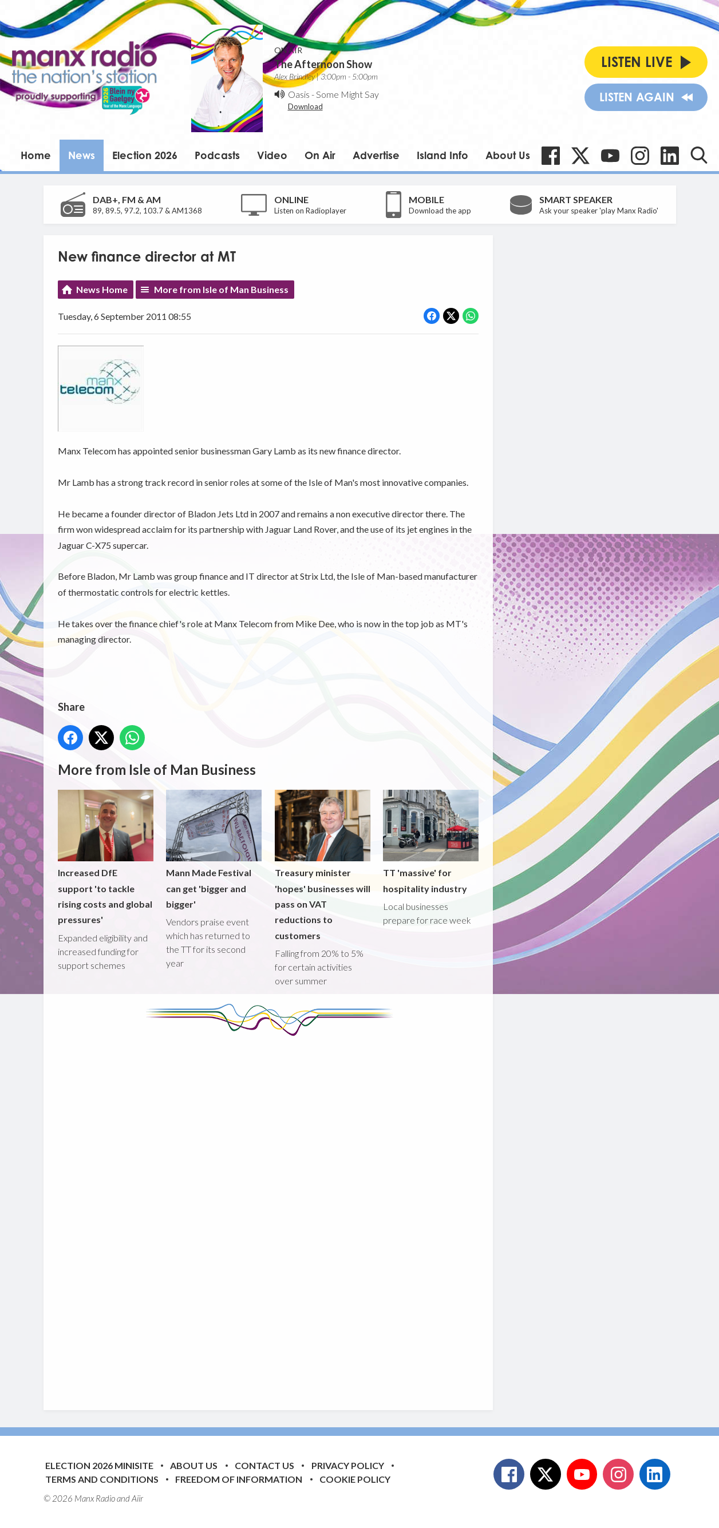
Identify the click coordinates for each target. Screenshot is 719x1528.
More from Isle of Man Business (221, 289)
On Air (320, 155)
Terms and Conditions (102, 1479)
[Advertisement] (272, 1214)
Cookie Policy (354, 1479)
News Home (102, 289)
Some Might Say (347, 94)
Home (36, 155)
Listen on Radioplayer (310, 210)
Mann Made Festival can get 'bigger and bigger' (214, 849)
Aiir (137, 1498)
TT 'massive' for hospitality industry (430, 842)
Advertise (376, 155)
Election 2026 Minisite (99, 1465)
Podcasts (217, 155)
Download (305, 106)
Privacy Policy (347, 1465)
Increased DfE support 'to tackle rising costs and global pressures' (105, 857)
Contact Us (264, 1465)
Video (272, 155)
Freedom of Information (238, 1479)
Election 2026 (144, 155)
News (81, 155)
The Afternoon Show (323, 64)
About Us (507, 155)
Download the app (440, 210)
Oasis (299, 94)
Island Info (442, 155)
